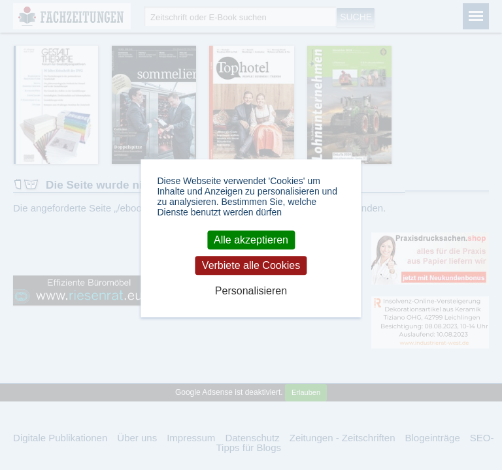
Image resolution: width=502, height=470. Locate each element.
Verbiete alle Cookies (251, 265)
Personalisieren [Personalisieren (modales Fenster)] (251, 291)
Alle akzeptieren (251, 239)
